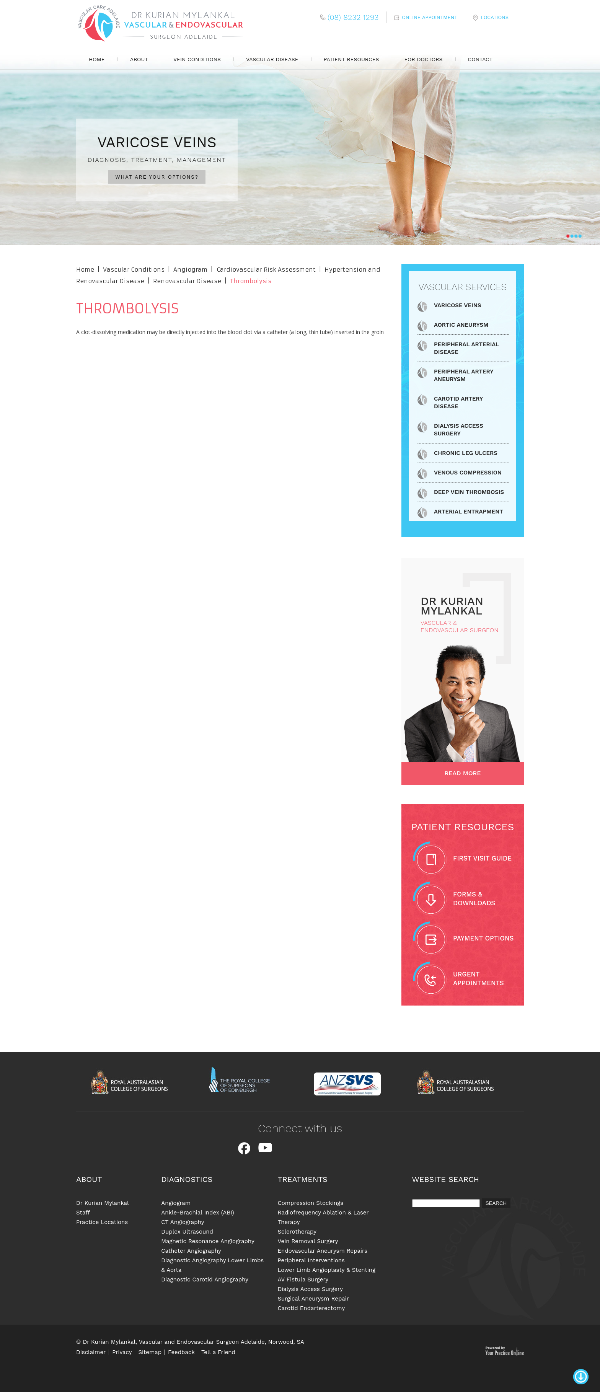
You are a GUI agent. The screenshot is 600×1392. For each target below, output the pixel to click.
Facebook (244, 1148)
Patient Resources (351, 59)
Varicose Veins (457, 305)
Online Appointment (429, 17)
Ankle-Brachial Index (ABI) (197, 1212)
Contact (480, 59)
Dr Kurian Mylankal (102, 1203)
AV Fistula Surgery (302, 1279)
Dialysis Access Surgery (458, 429)
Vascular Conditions (134, 269)
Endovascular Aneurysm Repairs (322, 1250)
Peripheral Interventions (310, 1260)
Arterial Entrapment (468, 511)
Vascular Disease (272, 59)
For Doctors (423, 59)
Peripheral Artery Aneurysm (463, 375)
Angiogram (190, 269)
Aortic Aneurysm (461, 324)
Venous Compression (468, 472)
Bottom (581, 1372)
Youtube (265, 1148)
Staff (83, 1212)
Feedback (181, 1352)
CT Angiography (182, 1222)
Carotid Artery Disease (458, 402)
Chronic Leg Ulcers (465, 453)
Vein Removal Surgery (307, 1241)
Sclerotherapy (296, 1231)
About (139, 59)
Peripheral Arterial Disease (466, 348)
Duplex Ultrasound (187, 1231)
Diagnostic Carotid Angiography (204, 1279)
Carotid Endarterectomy (311, 1308)
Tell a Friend (218, 1352)
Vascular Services (463, 287)
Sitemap (149, 1352)
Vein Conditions (197, 59)
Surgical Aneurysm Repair (313, 1298)
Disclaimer (91, 1352)
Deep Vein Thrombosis (469, 492)
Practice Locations (102, 1222)
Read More (462, 773)
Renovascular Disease (188, 281)
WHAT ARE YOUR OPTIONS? (156, 177)
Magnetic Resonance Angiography (207, 1241)
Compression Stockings (310, 1203)
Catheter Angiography (191, 1250)
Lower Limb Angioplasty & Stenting (326, 1269)
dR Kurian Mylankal (452, 605)
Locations (495, 17)
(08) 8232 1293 (353, 17)
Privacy (122, 1352)
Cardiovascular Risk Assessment (266, 269)
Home (97, 59)
